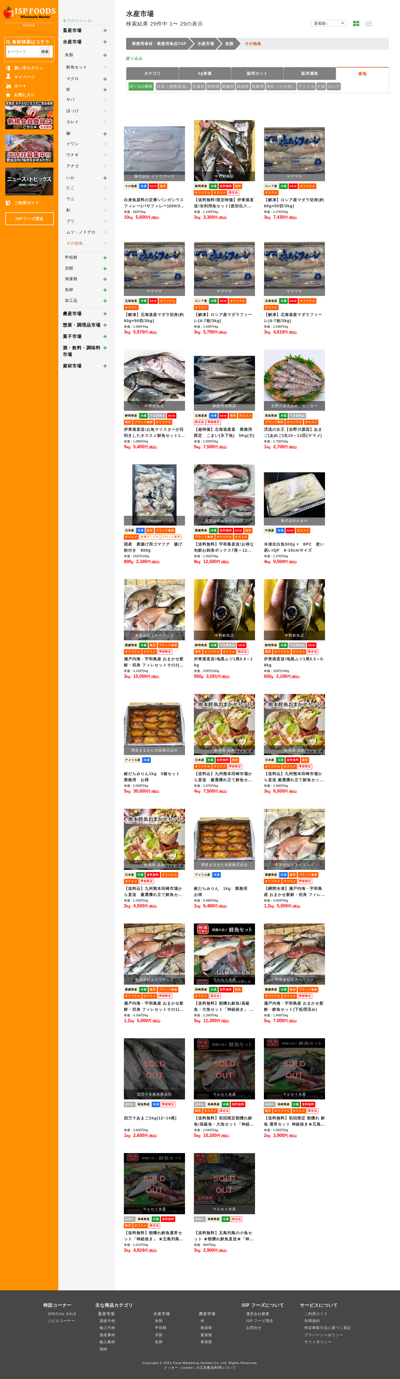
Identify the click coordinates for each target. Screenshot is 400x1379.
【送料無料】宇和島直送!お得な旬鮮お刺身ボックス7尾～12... (224, 547)
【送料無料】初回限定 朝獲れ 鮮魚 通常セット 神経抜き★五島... (294, 1121)
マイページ (24, 77)
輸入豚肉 (107, 1342)
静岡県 (213, 86)
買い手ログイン (28, 68)
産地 (362, 73)
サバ (70, 99)
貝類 (69, 268)
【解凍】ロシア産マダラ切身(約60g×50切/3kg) (294, 203)
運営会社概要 (257, 1314)
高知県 (243, 86)
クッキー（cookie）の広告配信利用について (200, 1367)
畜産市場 (72, 30)
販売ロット (257, 73)
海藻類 (71, 279)
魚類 (69, 55)
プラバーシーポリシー (323, 1335)
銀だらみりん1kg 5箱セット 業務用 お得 (154, 776)
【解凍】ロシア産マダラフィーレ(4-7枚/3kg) (223, 317)
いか (70, 177)
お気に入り (24, 95)
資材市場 (72, 366)
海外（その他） (281, 86)
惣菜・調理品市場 (82, 325)
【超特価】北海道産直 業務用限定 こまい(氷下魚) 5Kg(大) (224, 432)
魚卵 (69, 289)
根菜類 (206, 1328)
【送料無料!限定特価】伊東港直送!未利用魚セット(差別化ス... (224, 203)
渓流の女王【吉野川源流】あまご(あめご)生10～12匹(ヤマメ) (293, 432)
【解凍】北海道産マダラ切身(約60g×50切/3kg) (154, 317)
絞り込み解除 (141, 86)
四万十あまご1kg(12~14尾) (150, 1118)
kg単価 (205, 73)
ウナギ (72, 155)
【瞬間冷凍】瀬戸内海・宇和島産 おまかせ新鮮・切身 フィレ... (294, 891)
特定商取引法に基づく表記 (327, 1328)
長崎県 (258, 86)
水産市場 (72, 41)
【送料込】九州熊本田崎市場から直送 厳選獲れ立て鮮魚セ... (223, 776)
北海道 (198, 86)
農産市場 (72, 313)
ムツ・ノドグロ (81, 232)
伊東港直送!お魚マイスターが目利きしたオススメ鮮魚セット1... (154, 432)
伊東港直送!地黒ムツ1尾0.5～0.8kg (294, 662)
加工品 (71, 300)
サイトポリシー (318, 1342)
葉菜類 (206, 1335)
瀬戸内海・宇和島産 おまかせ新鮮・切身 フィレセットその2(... (154, 662)
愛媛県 (228, 86)
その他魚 (74, 243)
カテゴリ (152, 73)
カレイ (72, 122)
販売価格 (309, 73)
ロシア (334, 86)
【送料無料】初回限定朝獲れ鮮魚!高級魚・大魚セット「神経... (224, 1121)
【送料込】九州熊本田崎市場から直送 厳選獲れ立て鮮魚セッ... (294, 776)
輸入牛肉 (107, 1328)
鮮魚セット (76, 67)
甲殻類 (71, 257)
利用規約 (312, 1321)
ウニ (70, 198)
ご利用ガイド (26, 203)
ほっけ (72, 110)
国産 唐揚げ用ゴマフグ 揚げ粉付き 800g (153, 547)
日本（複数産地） (173, 86)
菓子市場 (72, 336)
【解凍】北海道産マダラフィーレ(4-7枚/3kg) (293, 317)
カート (20, 86)
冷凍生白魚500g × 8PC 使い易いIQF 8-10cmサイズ (294, 547)
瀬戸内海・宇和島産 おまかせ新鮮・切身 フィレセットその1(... (154, 1006)
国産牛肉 (107, 1321)
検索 (45, 51)
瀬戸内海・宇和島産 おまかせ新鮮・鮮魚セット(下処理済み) (294, 1006)
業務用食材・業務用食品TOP (159, 43)
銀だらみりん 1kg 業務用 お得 (223, 891)
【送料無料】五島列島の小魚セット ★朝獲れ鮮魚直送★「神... (224, 1236)
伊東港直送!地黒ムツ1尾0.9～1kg (223, 662)
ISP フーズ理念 (259, 1321)
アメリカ (306, 86)
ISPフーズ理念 (30, 218)
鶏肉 (104, 1349)
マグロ (72, 78)
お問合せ (254, 1328)
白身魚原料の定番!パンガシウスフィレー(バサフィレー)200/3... (154, 203)
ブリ (70, 221)
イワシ (72, 143)
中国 (321, 86)
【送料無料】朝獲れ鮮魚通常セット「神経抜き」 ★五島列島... (154, 1236)
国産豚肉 (107, 1335)
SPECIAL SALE (62, 1314)
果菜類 (206, 1342)
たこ (70, 187)
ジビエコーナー (61, 1321)
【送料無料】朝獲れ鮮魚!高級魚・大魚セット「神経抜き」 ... (224, 1006)
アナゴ (72, 166)
